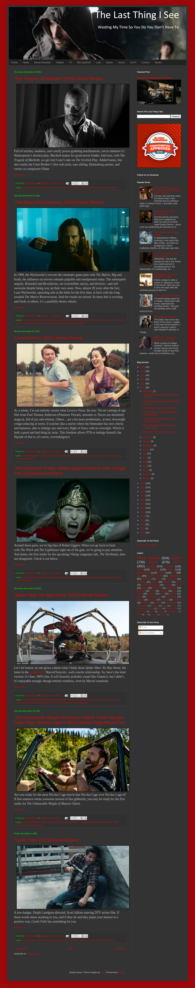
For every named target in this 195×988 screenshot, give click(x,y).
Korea (154, 582)
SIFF (139, 569)
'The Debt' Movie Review (165, 316)
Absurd (164, 599)
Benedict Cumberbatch (50, 700)
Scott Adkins (97, 940)
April (145, 466)
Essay (160, 611)
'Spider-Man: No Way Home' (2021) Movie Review (61, 595)
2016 (143, 500)
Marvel (111, 700)
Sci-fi (29, 323)
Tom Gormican (29, 825)
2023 (143, 379)
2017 (143, 495)
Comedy (50, 456)
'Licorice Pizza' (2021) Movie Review (48, 337)
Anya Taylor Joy (53, 577)
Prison (174, 606)
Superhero (171, 579)
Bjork (63, 577)
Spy (175, 591)
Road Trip (141, 611)
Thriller (155, 569)
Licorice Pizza (76, 456)
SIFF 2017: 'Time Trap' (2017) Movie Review (164, 339)
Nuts (162, 594)
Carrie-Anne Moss (36, 320)
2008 (143, 532)
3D (146, 614)
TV (70, 62)
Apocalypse (142, 606)
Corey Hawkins (28, 188)
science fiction (38, 323)
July (145, 453)
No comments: (56, 183)
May (145, 462)
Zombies (147, 579)
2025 (143, 371)
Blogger (121, 972)
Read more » (20, 175)
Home (14, 62)
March (146, 470)
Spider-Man (39, 703)
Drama (56, 188)
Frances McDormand (69, 188)
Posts (143, 627)
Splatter (151, 594)
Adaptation (175, 575)
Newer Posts (21, 948)
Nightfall (163, 615)
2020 (143, 483)
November (148, 437)
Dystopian (157, 588)
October (147, 441)
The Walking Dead (150, 585)
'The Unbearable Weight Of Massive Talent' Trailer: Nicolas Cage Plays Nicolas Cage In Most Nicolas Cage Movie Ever (69, 720)
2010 (143, 524)
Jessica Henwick (52, 320)
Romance (171, 597)
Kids (164, 606)
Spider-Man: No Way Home (56, 703)
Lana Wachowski (94, 320)
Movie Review (94, 188)
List (139, 575)
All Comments (147, 633)
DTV (179, 582)
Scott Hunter (109, 940)
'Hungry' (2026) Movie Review (154, 77)
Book (178, 585)
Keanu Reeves (79, 320)
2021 (143, 387)
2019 (143, 487)
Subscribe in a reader (147, 545)
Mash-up (154, 615)
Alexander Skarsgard (37, 577)
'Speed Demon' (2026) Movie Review (164, 212)
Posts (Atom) (33, 954)
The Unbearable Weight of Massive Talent (94, 822)
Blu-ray (167, 582)
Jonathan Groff (66, 320)
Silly (139, 597)
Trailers (60, 62)
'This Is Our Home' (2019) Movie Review (166, 254)
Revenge (141, 582)
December (148, 391)
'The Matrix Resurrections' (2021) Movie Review (58, 202)
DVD (158, 579)
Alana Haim (27, 456)
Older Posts (120, 948)
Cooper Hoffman (62, 456)
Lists (98, 62)
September (148, 445)
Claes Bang (71, 577)
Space (140, 599)
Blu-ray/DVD (84, 62)
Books (158, 62)
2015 (143, 504)
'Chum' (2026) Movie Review (167, 295)
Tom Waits (30, 459)
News (26, 62)
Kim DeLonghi (67, 940)
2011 (143, 520)
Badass (31, 940)
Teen (152, 591)
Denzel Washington (44, 188)
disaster (177, 599)
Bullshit (145, 602)
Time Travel (172, 608)
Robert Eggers (102, 577)
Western (141, 591)
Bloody (155, 606)
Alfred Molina (33, 700)
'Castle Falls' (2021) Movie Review (46, 840)
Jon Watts (103, 700)
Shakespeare (112, 188)
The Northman (115, 577)
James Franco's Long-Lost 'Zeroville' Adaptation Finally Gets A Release (167, 190)
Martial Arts (143, 572)
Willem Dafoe (27, 580)
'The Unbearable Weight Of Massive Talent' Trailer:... (159, 426)
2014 (143, 508)
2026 (143, 367)
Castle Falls (41, 940)
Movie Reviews (42, 62)
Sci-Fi (133, 62)
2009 (143, 528)
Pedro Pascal (69, 822)
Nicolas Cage (57, 822)
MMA (139, 614)
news (103, 188)
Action (109, 62)
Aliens (140, 594)
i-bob (102, 972)
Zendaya (84, 703)
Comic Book (80, 700)
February (147, 474)
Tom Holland (74, 703)
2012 (143, 516)
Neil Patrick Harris (37, 822)
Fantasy (164, 591)
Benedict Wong (67, 700)
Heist (152, 611)
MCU (117, 700)
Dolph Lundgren (53, 940)
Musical (152, 599)
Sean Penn (20, 459)
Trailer (18, 580)
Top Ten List (153, 597)
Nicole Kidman (89, 577)
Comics (146, 62)
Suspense (171, 602)
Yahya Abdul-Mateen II (76, 323)
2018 (143, 491)
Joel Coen (83, 188)
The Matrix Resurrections (56, 323)
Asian (170, 569)
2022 (143, 383)
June (145, 458)
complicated (37, 672)
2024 (143, 375)
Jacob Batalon (92, 700)
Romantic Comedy (145, 608)
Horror (121, 62)
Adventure (172, 588)
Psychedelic (173, 611)
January (147, 478)
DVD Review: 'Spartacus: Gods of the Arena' (166, 275)
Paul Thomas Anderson (111, 456)
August (146, 449)
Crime (161, 572)
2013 (143, 512)
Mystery (173, 594)
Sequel (167, 585)
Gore (157, 602)
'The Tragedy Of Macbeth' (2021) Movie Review (58, 78)
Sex (159, 608)
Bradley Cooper (39, 456)
